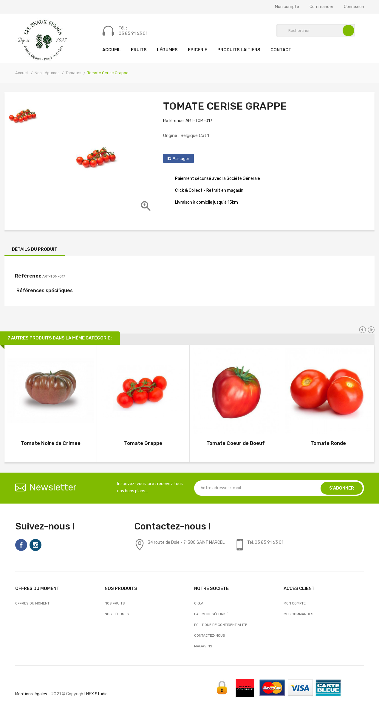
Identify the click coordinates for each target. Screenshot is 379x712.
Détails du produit (34, 249)
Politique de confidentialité (220, 625)
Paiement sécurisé (211, 614)
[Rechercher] (315, 30)
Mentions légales (31, 694)
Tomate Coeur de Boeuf (235, 443)
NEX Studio (97, 694)
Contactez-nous (209, 635)
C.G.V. (199, 603)
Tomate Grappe (143, 443)
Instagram (35, 545)
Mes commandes (298, 614)
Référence (28, 276)
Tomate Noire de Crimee (51, 443)
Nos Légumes (117, 614)
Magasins (203, 646)
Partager (181, 158)
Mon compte (287, 6)
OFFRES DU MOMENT (32, 603)
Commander (321, 6)
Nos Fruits (115, 603)
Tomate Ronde (328, 443)
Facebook (21, 545)
